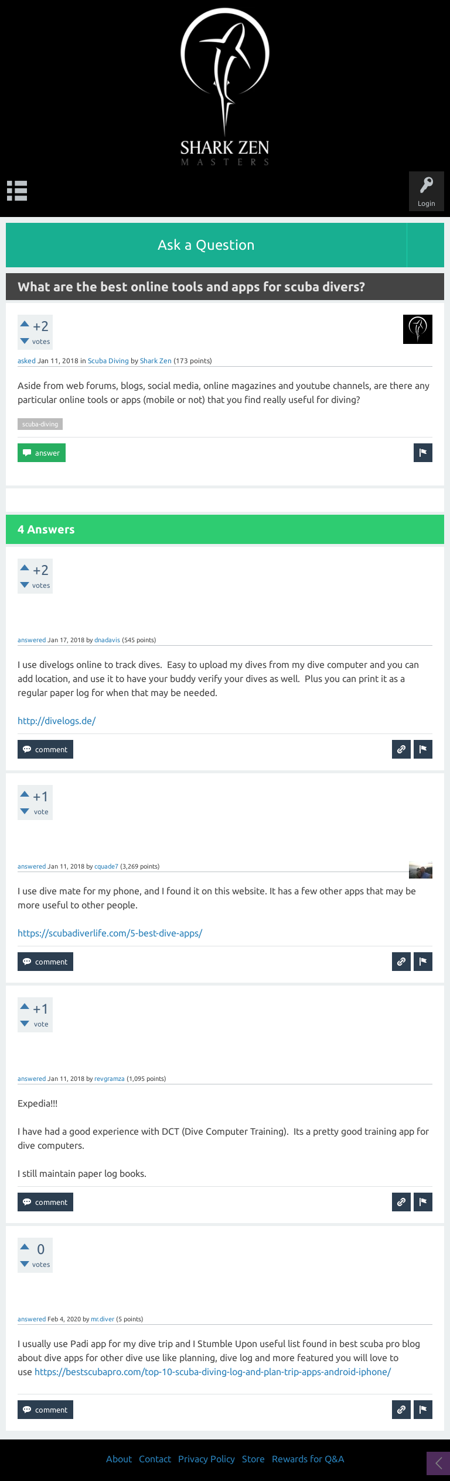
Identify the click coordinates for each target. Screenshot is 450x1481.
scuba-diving (40, 424)
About (119, 1459)
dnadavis (107, 639)
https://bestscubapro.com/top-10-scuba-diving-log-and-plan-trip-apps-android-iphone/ (213, 1371)
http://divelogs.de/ (57, 720)
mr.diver (102, 1318)
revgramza (109, 1078)
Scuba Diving (108, 360)
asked (27, 360)
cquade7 (106, 866)
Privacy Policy (206, 1459)
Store (253, 1459)
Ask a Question (206, 245)
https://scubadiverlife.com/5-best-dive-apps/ (110, 933)
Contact (155, 1459)
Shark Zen (156, 360)
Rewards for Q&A (308, 1459)
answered (32, 639)
